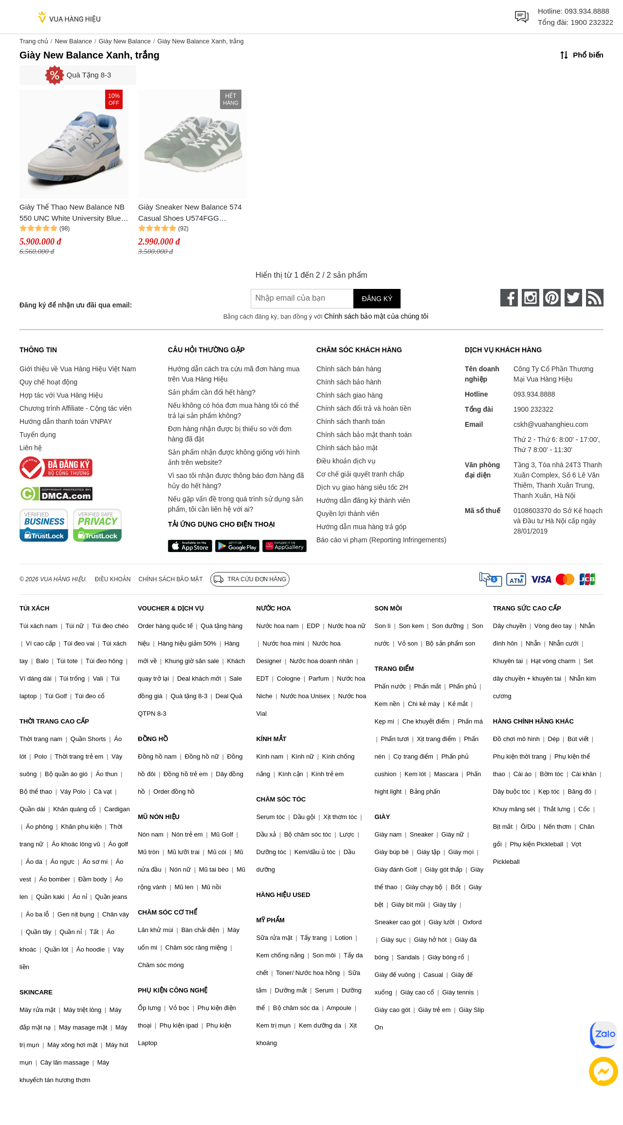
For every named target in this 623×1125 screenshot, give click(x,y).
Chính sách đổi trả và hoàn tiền (363, 408)
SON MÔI (388, 608)
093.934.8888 (587, 11)
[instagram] (530, 297)
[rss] (595, 297)
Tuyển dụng (37, 435)
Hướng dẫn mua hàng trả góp (361, 527)
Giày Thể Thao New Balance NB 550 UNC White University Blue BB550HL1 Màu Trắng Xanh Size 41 (73, 213)
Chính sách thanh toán (350, 421)
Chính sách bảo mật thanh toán (364, 435)
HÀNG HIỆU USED (283, 894)
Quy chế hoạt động (48, 382)
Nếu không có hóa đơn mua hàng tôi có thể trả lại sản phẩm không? (233, 410)
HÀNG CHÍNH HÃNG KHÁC (533, 721)
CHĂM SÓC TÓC (281, 799)
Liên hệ (30, 448)
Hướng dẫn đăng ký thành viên (363, 500)
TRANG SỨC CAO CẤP (527, 608)
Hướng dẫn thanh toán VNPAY (65, 421)
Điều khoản (113, 579)
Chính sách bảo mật (347, 448)
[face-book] (509, 297)
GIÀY (382, 816)
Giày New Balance (125, 41)
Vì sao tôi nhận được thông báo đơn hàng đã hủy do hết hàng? (236, 481)
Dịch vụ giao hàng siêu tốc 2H (362, 487)
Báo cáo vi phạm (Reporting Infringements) (381, 540)
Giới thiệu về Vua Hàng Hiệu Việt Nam (77, 369)
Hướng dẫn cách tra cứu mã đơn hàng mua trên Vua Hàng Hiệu (233, 374)
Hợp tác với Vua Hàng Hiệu (61, 395)
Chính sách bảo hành (348, 382)
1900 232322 (591, 22)
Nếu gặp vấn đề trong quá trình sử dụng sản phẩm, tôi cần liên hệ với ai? (235, 504)
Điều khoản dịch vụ (346, 461)
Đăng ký (377, 299)
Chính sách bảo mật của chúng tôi (376, 316)
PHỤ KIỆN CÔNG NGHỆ (172, 990)
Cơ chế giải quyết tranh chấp (360, 474)
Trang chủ (33, 41)
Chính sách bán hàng (348, 369)
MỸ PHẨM (270, 920)
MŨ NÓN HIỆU (159, 816)
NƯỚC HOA (273, 608)
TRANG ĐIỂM (394, 668)
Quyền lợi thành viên (347, 513)
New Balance (73, 41)
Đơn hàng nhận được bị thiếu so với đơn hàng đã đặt (230, 434)
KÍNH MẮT (271, 739)
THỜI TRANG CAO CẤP (54, 721)
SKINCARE (36, 992)
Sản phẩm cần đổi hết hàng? (212, 392)
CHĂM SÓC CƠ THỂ (167, 912)
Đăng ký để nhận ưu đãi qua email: (75, 305)
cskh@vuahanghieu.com (550, 424)
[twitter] (573, 297)
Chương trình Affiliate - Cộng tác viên (75, 408)
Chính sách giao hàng (349, 395)
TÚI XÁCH (34, 608)
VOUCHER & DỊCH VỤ (171, 608)
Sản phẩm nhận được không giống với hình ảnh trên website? (234, 457)
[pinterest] (552, 297)
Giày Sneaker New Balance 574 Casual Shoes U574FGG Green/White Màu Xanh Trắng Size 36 (190, 213)
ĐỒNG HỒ (153, 739)
